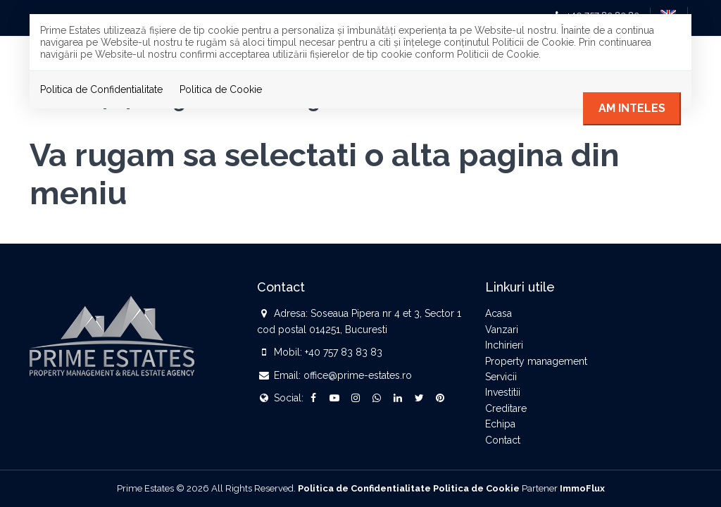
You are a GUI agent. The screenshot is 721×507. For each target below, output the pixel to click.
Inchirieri (504, 345)
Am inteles (631, 108)
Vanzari (501, 329)
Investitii (502, 392)
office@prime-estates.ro (357, 375)
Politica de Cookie (221, 89)
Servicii (501, 376)
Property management (536, 361)
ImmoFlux (582, 488)
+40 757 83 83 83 (343, 352)
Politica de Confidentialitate (101, 89)
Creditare (506, 408)
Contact (502, 440)
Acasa (498, 313)
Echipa (500, 424)
